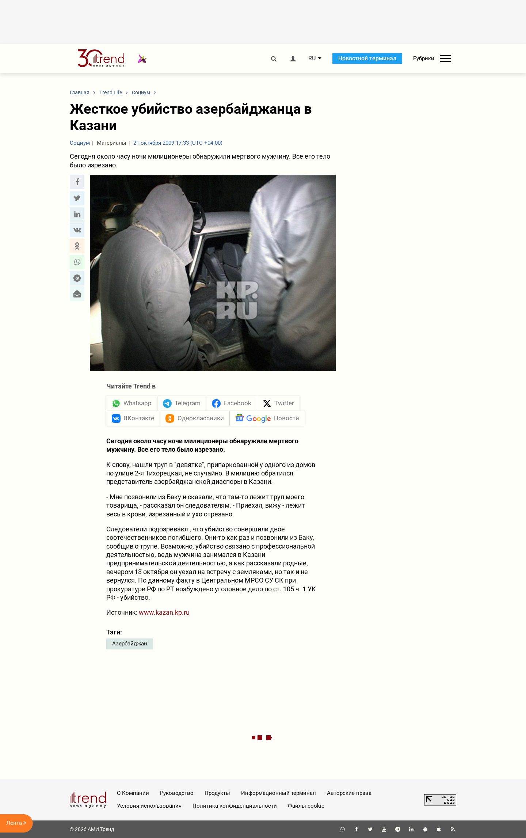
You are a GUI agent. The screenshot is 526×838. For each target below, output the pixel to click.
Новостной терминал (367, 58)
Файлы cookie (306, 806)
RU (312, 58)
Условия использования (149, 806)
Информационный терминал (278, 793)
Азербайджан (129, 643)
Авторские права (349, 793)
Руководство (177, 793)
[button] (77, 182)
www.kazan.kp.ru (164, 612)
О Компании (133, 793)
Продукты (217, 793)
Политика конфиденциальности (235, 806)
